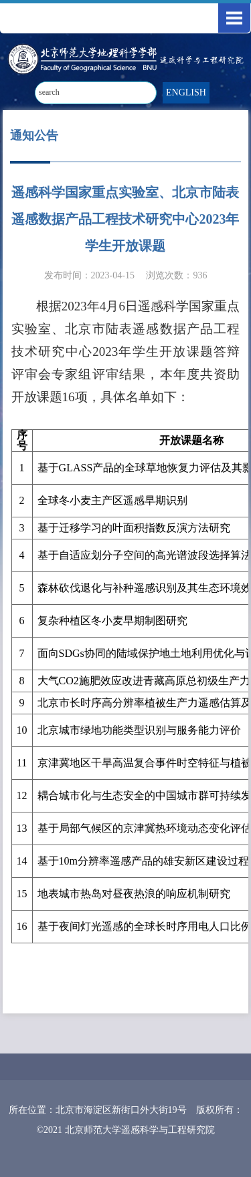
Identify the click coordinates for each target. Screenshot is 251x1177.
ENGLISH (186, 92)
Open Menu (234, 18)
